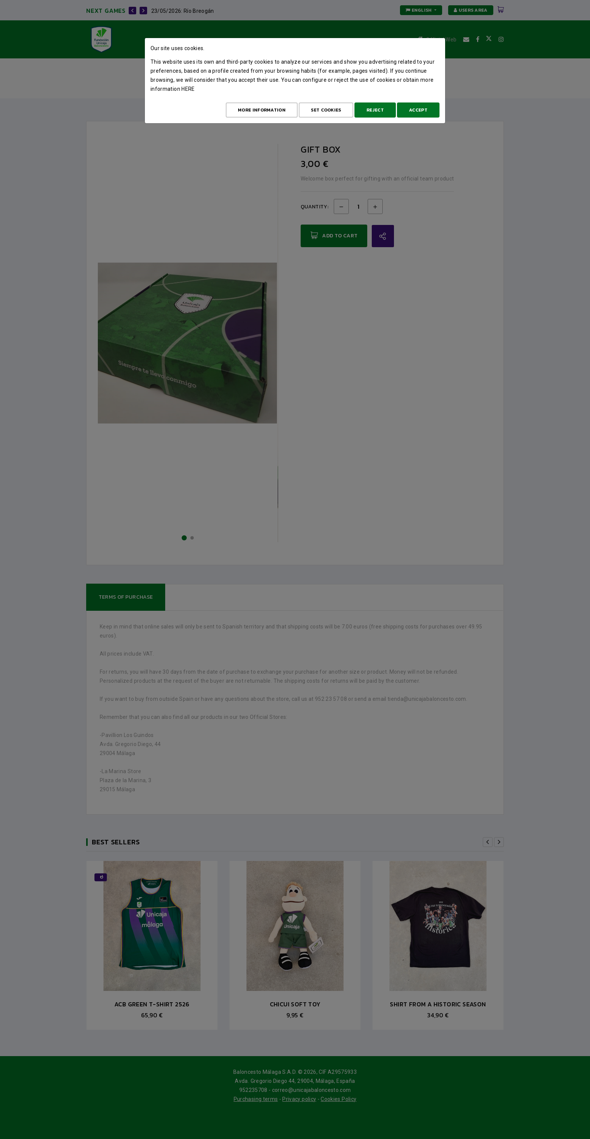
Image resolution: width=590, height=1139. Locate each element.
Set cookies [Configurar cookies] (326, 110)
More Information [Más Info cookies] (262, 110)
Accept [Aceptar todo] (418, 110)
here (188, 89)
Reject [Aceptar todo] (375, 110)
